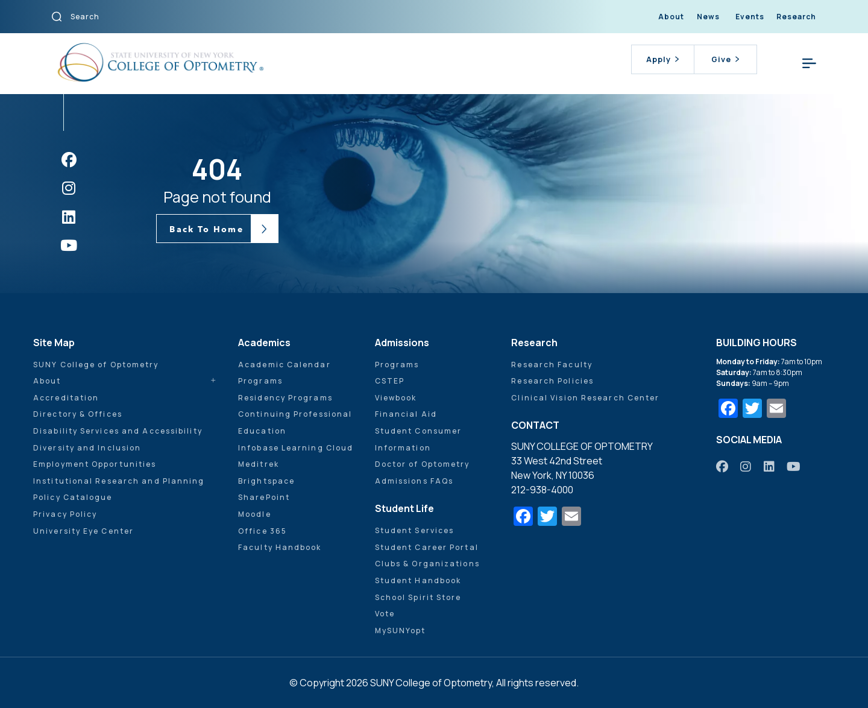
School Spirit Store (418, 597)
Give (725, 59)
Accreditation (66, 398)
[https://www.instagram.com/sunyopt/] (746, 466)
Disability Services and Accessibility (118, 431)
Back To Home (206, 229)
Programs (260, 381)
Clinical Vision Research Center (585, 398)
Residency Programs (285, 398)
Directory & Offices (77, 414)
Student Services (414, 530)
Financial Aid (406, 414)
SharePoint (264, 497)
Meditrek (258, 464)
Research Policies (552, 381)
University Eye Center (83, 531)
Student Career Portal (427, 547)
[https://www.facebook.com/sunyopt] (722, 466)
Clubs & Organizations (427, 563)
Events (749, 16)
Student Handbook (418, 580)
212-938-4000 (542, 489)
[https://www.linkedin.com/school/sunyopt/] (770, 466)
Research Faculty (552, 364)
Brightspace (266, 481)
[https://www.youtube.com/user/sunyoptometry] (794, 466)
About (671, 16)
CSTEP (390, 381)
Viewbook (396, 398)
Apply (662, 59)
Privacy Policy (65, 514)
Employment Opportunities (94, 464)
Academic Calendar (284, 364)
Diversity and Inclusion (87, 448)
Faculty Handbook (280, 547)
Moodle (254, 514)
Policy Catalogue (73, 497)
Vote (385, 613)
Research (796, 16)
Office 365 (262, 531)
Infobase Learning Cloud (295, 448)
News (708, 16)
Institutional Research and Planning (119, 481)
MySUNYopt (400, 630)
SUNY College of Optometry (96, 364)
